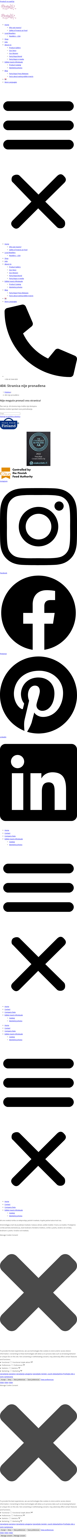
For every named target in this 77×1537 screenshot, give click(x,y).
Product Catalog (15, 65)
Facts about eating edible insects (21, 76)
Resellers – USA (14, 36)
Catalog (12, 842)
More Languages (11, 82)
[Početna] (8, 392)
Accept (3, 1380)
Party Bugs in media (16, 59)
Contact (7, 833)
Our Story (12, 50)
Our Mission (13, 53)
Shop (6, 39)
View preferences (19, 1380)
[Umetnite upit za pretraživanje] (10, 413)
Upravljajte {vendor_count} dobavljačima (48, 1374)
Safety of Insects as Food (18, 30)
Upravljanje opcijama (8, 1374)
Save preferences (33, 1380)
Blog (6, 71)
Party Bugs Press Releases (18, 73)
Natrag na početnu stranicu (10, 416)
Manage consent (6, 1536)
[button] (38, 163)
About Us (8, 45)
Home (7, 25)
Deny (9, 1380)
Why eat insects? (15, 27)
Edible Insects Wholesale (14, 62)
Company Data (10, 836)
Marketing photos (15, 68)
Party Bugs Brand (15, 56)
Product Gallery (15, 48)
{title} (2, 1382)
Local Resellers (10, 33)
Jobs (6, 42)
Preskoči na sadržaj (7, 1)
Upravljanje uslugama (24, 1374)
